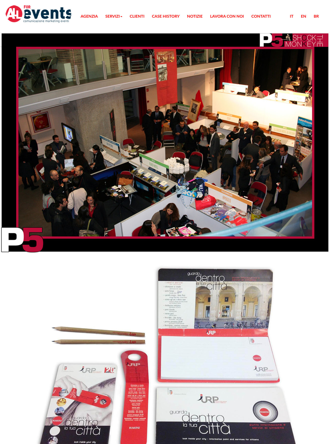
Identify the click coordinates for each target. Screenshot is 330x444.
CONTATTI (21, 85)
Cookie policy (23, 234)
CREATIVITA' (34, 44)
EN (14, 98)
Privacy (18, 225)
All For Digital (35, 217)
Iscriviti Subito (14, 200)
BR (14, 102)
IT (14, 93)
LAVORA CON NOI (28, 80)
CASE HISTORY (26, 71)
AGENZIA (21, 22)
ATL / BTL (30, 40)
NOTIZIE (20, 76)
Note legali (21, 230)
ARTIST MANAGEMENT (43, 62)
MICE (27, 31)
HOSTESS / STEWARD (41, 53)
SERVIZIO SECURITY (41, 58)
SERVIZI (19, 27)
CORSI (27, 36)
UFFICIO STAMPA (38, 49)
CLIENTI (19, 67)
